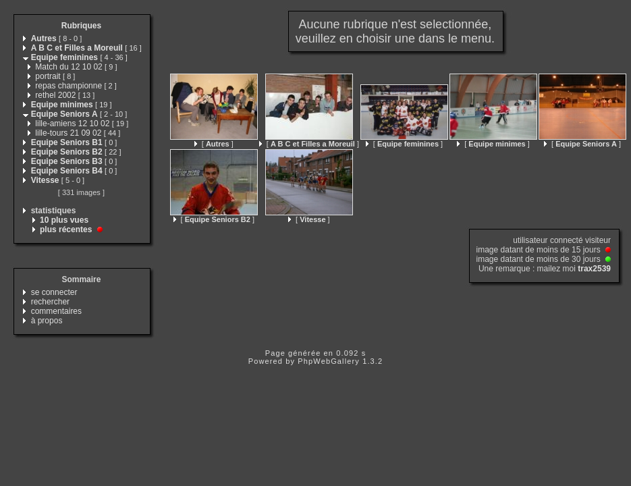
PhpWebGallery (329, 361)
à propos (47, 320)
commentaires (56, 311)
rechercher (50, 301)
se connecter (54, 292)
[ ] (214, 144)
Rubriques (81, 25)
